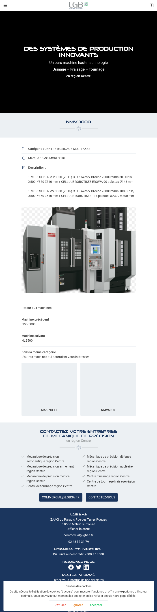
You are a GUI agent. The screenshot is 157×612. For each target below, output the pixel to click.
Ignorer (78, 605)
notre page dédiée (124, 595)
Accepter (96, 605)
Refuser (60, 605)
